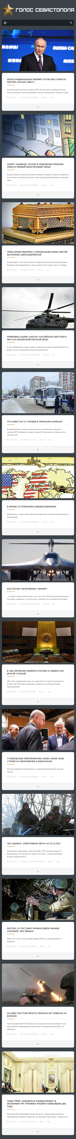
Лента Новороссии (38, 861)
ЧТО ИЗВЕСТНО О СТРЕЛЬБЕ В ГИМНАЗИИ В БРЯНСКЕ (34, 421)
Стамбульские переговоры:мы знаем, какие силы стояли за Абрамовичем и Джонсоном (35, 760)
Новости (25, 97)
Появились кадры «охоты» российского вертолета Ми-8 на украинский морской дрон (37, 338)
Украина (33, 946)
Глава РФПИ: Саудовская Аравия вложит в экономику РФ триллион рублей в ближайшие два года (36, 1103)
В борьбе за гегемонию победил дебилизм (31, 506)
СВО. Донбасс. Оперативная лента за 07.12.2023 (33, 843)
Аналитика (35, 97)
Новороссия (35, 355)
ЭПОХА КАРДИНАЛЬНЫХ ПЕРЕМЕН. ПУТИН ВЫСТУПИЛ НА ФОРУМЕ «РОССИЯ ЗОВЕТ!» (36, 81)
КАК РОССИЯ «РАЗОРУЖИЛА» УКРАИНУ (27, 588)
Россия (33, 440)
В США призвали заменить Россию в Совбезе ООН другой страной (35, 672)
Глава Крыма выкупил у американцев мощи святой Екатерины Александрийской (37, 253)
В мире (33, 692)
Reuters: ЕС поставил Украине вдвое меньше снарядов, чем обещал (33, 930)
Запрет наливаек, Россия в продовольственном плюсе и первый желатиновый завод (35, 165)
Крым (32, 270)
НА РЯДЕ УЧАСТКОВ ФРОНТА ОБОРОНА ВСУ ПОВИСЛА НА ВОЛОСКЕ (37, 1014)
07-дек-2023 (12, 97)
